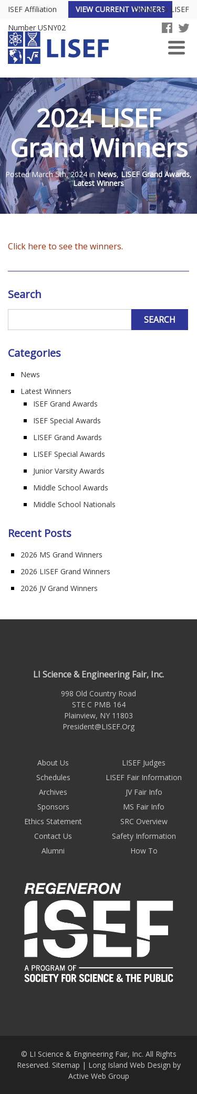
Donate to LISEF (161, 10)
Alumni (53, 851)
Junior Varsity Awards (69, 471)
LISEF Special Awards (69, 454)
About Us (53, 763)
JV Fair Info (144, 792)
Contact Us (53, 836)
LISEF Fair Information (144, 777)
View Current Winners (120, 9)
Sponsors (53, 807)
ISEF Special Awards (67, 420)
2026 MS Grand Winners (61, 555)
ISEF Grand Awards (65, 404)
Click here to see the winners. (65, 246)
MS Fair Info (143, 807)
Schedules (53, 777)
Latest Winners (98, 183)
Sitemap (66, 1065)
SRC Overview (144, 821)
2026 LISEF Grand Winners (65, 571)
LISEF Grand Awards (155, 174)
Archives (53, 792)
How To (144, 851)
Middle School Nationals (74, 504)
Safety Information (144, 836)
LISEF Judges (143, 763)
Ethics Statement (53, 821)
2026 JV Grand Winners (59, 588)
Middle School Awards (70, 488)
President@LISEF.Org (98, 726)
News (107, 174)
